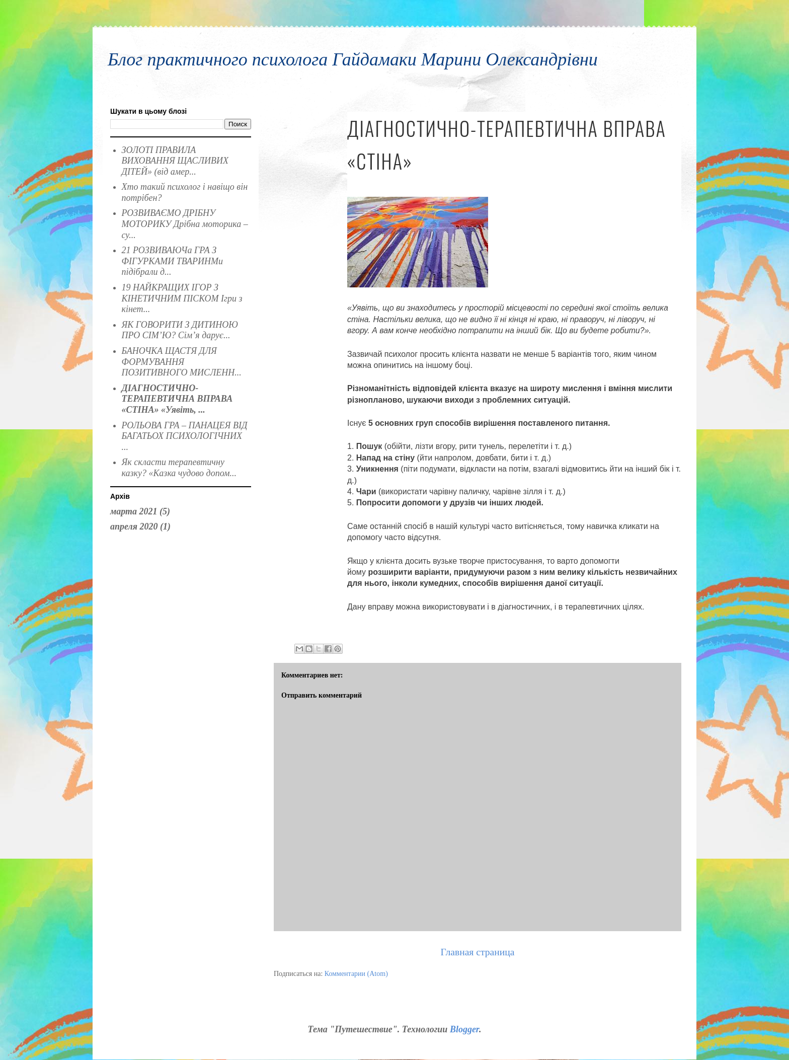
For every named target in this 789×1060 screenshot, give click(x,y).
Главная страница (478, 952)
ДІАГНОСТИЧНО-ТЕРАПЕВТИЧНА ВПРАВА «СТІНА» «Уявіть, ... (177, 399)
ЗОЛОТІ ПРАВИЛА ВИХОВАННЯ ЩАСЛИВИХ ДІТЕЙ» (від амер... (175, 161)
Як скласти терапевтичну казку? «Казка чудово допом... (179, 467)
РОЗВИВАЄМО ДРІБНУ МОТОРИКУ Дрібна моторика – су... (185, 224)
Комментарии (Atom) (356, 973)
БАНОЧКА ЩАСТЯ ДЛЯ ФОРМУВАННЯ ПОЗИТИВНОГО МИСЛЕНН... (182, 361)
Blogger (464, 1029)
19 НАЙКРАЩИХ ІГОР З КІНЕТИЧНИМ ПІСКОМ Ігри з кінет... (182, 298)
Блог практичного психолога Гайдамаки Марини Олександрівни (353, 59)
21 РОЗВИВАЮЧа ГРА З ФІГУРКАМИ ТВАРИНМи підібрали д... (172, 261)
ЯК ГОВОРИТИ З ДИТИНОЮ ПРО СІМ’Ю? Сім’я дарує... (180, 330)
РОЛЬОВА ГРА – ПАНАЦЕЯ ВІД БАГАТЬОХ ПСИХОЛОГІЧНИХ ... (185, 436)
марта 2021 (133, 511)
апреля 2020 (134, 526)
